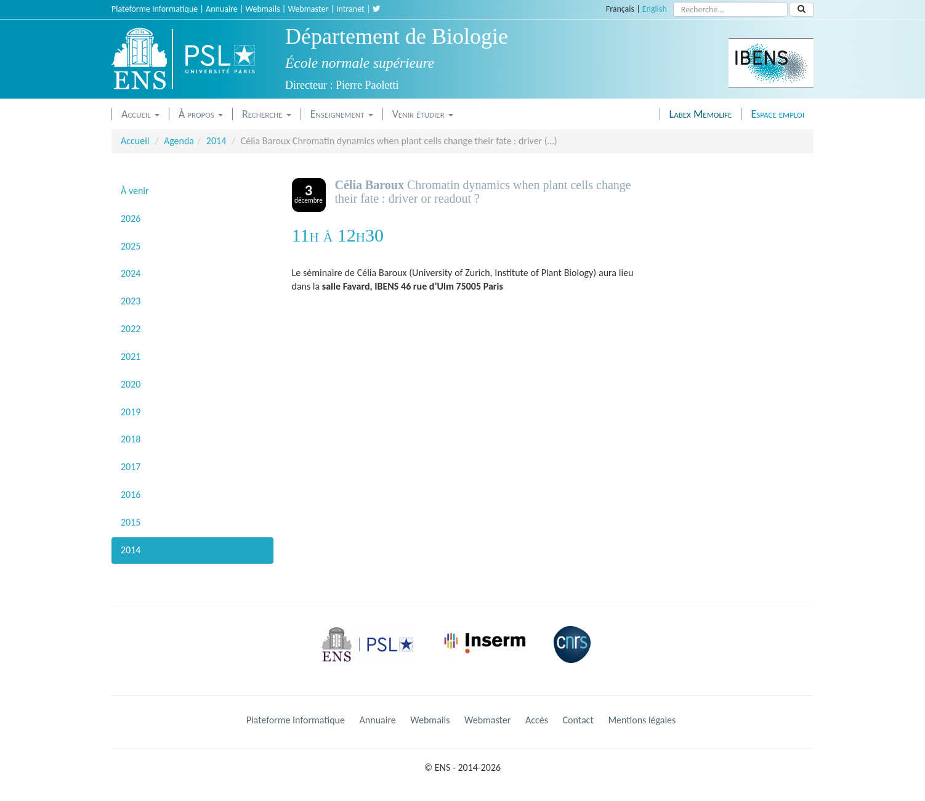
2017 (130, 467)
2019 (130, 412)
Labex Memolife (700, 114)
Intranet (350, 9)
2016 (130, 494)
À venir (135, 191)
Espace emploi (777, 114)
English (654, 9)
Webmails (263, 9)
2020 (130, 384)
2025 (130, 246)
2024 (130, 273)
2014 (216, 141)
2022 (130, 329)
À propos (201, 114)
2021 (130, 356)
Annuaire (222, 9)
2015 (130, 522)
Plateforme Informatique (154, 9)
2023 (130, 301)
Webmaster (308, 9)
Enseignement (341, 114)
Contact (578, 720)
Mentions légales (642, 720)
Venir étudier (422, 114)
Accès (536, 720)
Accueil (140, 114)
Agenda (179, 141)
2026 (130, 218)
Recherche (266, 114)
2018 (130, 439)
